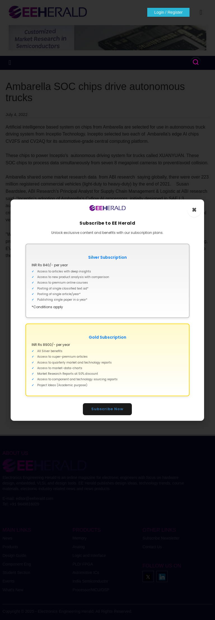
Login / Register (168, 12)
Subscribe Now (108, 409)
